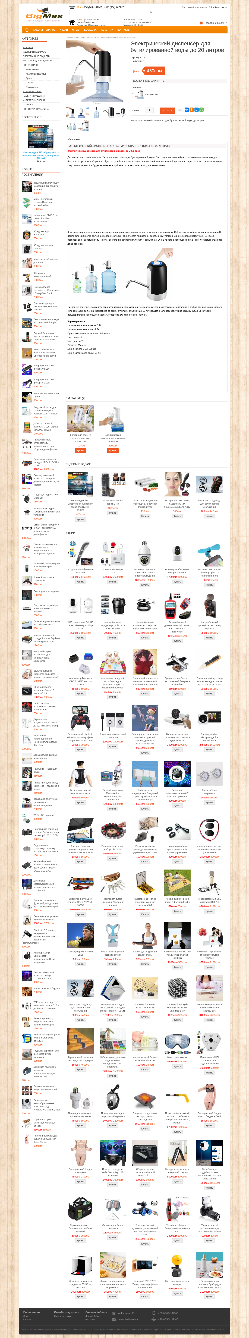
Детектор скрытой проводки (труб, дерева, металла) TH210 (46, 426)
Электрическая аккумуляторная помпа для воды (113, 438)
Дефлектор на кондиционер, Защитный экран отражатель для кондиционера (145, 795)
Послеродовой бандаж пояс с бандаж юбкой (209, 1115)
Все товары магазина (36, 109)
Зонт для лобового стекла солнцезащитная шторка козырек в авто (80, 849)
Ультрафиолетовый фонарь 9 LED (44, 367)
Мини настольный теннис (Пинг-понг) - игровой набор (44, 202)
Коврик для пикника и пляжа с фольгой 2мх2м (177, 900)
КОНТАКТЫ (124, 30)
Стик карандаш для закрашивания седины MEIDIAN (45, 306)
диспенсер (159, 120)
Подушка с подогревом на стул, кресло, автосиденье (145, 1116)
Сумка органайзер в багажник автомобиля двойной (80, 1228)
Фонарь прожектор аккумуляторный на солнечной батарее (44, 1021)
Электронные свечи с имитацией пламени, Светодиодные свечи (45, 352)
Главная (69, 37)
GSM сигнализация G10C (113, 571)
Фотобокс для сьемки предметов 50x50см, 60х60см (80, 1284)
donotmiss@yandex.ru (128, 1319)
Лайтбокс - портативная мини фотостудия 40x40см (209, 954)
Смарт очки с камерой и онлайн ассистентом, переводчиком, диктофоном (46, 529)
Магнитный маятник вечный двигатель (145, 1006)
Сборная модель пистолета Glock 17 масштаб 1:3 (44, 690)
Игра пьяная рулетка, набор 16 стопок (113, 848)
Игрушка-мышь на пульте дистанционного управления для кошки (145, 849)
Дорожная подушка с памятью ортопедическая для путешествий (45, 1072)
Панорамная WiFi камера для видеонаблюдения (209, 1060)
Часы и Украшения (34, 96)
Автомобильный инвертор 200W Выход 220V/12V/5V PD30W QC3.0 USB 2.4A (46, 866)
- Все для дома (32, 69)
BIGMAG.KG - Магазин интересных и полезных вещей (46, 1329)
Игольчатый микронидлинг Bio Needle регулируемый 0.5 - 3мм (45, 740)
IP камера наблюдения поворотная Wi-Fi (177, 571)
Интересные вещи (34, 100)
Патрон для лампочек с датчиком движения (80, 1115)
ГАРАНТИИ (107, 30)
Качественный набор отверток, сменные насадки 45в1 (145, 902)
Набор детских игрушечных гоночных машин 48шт (45, 706)
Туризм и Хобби (32, 91)
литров (200, 120)
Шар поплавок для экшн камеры (177, 1283)
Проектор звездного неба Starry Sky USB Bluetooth (113, 1172)
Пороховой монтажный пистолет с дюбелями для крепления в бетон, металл (177, 1118)
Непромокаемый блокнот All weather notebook (145, 1059)
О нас (26, 1316)
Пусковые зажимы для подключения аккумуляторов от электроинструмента (46, 549)
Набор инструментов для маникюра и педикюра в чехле (47, 785)
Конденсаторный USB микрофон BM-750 (209, 900)
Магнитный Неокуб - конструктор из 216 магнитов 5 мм (177, 1007)
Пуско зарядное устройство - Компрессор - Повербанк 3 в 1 (47, 290)
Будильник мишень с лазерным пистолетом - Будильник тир (177, 737)
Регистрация (221, 7)
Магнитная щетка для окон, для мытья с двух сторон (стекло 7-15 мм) (112, 1007)
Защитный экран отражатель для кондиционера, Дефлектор (42, 656)
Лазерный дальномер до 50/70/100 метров (47, 565)
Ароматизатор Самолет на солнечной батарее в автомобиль (177, 681)
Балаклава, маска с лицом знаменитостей (45, 1088)
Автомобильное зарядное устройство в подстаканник (113, 625)
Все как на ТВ (31, 65)
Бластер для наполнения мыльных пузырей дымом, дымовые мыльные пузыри (145, 739)
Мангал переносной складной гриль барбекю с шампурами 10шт (47, 638)
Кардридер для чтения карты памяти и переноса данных (46, 802)
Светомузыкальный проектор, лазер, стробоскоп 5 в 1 (44, 975)
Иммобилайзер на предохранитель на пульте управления (177, 849)
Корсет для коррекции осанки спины (145, 953)
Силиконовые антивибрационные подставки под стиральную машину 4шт (47, 1105)
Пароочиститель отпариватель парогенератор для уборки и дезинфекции (46, 444)
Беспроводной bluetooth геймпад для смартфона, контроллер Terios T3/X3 (80, 737)
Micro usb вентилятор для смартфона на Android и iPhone (209, 572)
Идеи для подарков (34, 52)
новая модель (152, 94)
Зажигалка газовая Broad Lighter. (47, 395)
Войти (212, 7)
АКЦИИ (64, 30)
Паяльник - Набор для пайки (45, 770)
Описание (74, 139)
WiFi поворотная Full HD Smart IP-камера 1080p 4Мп (80, 625)
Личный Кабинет (93, 1316)
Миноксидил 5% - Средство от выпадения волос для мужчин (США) (40, 155)
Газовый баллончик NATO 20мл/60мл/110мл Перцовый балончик (46, 336)
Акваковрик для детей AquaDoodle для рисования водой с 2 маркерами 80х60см (113, 683)
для (167, 120)
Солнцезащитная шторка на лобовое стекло (47, 623)
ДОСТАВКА (90, 30)
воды (189, 120)
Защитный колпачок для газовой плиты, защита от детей (46, 185)
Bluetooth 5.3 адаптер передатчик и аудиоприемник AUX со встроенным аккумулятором (40, 936)
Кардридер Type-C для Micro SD (46, 496)
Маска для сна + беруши (47, 988)
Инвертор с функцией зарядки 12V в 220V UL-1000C (46, 462)
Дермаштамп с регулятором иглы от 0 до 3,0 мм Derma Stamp (46, 722)
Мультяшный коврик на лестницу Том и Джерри (80, 1059)
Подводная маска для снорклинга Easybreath (113, 1115)
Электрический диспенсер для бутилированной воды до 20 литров (105, 37)
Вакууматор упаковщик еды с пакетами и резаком (46, 608)
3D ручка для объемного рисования (81, 571)
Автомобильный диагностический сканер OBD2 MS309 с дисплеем (177, 627)
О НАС (76, 30)
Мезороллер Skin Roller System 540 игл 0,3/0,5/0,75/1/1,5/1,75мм (177, 503)
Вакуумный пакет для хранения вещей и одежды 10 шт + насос (45, 410)
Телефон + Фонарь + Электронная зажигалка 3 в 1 (177, 1228)
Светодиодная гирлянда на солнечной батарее (46, 321)
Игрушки (28, 104)
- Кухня (28, 78)
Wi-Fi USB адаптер (44, 815)
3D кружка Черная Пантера (43, 247)
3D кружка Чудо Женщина (42, 233)
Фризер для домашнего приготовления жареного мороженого (113, 1284)
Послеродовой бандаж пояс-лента (80, 1171)
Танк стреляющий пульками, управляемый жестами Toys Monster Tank (145, 1230)
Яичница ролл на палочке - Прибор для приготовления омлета (210, 1284)
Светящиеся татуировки (46, 591)
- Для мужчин (31, 87)
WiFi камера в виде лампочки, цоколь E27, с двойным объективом (46, 1005)
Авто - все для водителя (37, 60)
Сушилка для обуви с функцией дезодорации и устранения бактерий (46, 903)
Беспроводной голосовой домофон (112, 736)
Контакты (28, 1319)
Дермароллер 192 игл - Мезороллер (46, 756)
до (194, 120)
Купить (80, 450)
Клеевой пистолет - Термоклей (44, 579)
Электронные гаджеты (36, 56)
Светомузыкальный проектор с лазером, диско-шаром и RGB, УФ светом (46, 480)
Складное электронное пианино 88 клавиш (46, 918)
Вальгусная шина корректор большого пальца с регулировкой (46, 673)
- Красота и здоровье (35, 74)
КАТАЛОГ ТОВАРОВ (44, 30)
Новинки (28, 47)
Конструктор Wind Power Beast (81, 953)
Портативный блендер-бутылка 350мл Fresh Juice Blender (46, 1138)
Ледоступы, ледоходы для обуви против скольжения (209, 503)
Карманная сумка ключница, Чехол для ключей (45, 1122)
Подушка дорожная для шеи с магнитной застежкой (46, 1053)
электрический (145, 120)
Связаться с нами (62, 1316)
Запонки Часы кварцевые (209, 792)
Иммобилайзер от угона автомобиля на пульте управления (209, 849)
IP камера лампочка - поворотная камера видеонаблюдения (145, 572)
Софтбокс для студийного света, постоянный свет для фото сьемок (209, 1174)
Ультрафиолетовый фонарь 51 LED (44, 381)
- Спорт (29, 82)
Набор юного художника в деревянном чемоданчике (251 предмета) (112, 1062)
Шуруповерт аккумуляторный (42, 275)
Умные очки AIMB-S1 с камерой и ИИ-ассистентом (46, 218)
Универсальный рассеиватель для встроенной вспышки (209, 1228)
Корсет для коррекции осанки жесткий (112, 953)
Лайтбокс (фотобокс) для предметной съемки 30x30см (177, 954)
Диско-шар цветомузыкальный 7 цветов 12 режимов (177, 793)
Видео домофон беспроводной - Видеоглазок (209, 737)
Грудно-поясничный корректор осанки (80, 792)
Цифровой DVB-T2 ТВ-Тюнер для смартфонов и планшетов (145, 1284)
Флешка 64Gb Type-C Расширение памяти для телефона (47, 511)
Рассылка (90, 1319)
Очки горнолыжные (177, 1057)
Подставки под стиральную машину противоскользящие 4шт (46, 848)
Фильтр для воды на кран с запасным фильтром (80, 438)
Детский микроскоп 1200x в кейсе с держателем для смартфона (113, 795)
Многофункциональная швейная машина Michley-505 (209, 1007)
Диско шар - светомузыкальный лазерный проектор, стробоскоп (44, 885)
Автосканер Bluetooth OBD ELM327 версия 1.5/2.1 (80, 681)
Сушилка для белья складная (112, 1227)
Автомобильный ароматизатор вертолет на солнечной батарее (145, 625)
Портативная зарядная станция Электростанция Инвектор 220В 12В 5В (47, 832)
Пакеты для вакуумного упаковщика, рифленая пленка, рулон (145, 503)
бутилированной (178, 120)
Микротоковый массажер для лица (47, 261)
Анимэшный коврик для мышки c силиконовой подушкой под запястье (145, 681)
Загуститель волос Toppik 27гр (113, 502)
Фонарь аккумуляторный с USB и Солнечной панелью (47, 1037)
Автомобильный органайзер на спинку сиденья (209, 625)
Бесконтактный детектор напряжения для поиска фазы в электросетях (210, 681)
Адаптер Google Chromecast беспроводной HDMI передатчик (44, 957)
